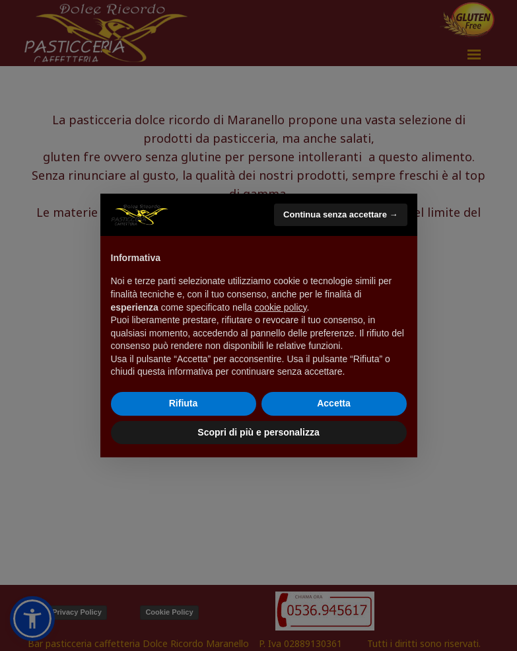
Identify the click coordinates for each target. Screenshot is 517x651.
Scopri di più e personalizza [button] (258, 432)
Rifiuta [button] (183, 403)
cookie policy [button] (280, 307)
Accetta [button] (334, 403)
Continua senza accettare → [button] (340, 214)
